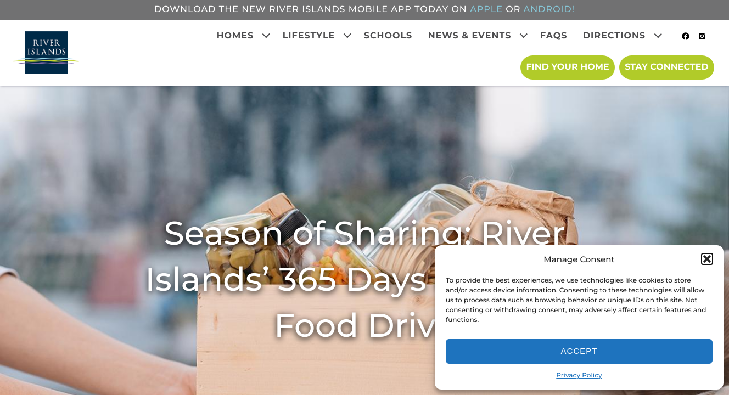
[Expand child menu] (266, 35)
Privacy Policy (579, 375)
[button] (707, 258)
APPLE (486, 9)
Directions (614, 36)
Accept (579, 351)
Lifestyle (309, 36)
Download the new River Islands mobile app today (301, 9)
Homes (235, 36)
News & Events (470, 36)
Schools (388, 36)
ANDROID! (549, 9)
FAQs (554, 36)
